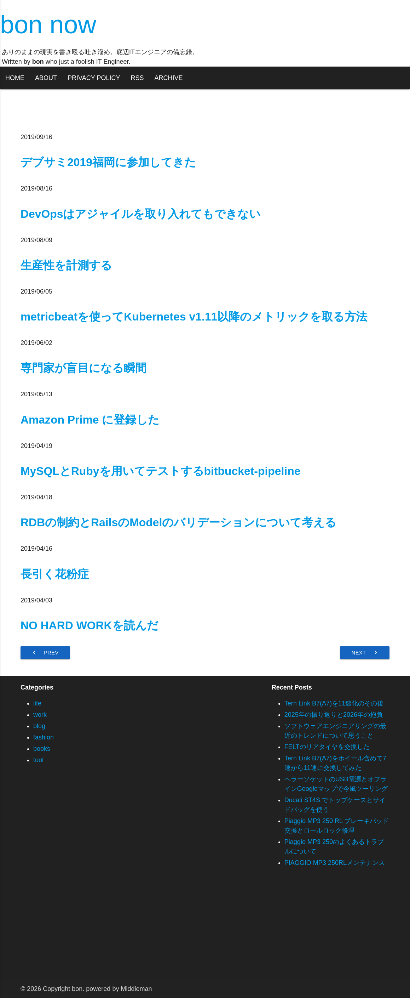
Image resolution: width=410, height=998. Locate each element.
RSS (137, 77)
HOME (14, 77)
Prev (45, 652)
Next (365, 652)
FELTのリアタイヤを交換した (327, 746)
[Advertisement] (205, 930)
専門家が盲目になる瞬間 (83, 368)
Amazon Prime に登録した (90, 419)
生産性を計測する (66, 265)
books (41, 748)
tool (38, 760)
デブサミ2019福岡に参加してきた (108, 162)
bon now (48, 24)
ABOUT (46, 77)
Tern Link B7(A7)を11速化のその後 (333, 703)
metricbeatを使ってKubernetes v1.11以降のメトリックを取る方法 (194, 316)
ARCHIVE (168, 77)
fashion (43, 737)
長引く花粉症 (55, 574)
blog (39, 726)
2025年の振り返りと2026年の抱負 (333, 714)
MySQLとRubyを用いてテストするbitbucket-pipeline (160, 471)
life (37, 703)
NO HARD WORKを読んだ (89, 625)
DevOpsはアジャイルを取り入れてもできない (141, 214)
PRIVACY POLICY (94, 77)
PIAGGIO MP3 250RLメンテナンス (334, 862)
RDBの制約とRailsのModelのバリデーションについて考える (178, 522)
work (40, 714)
